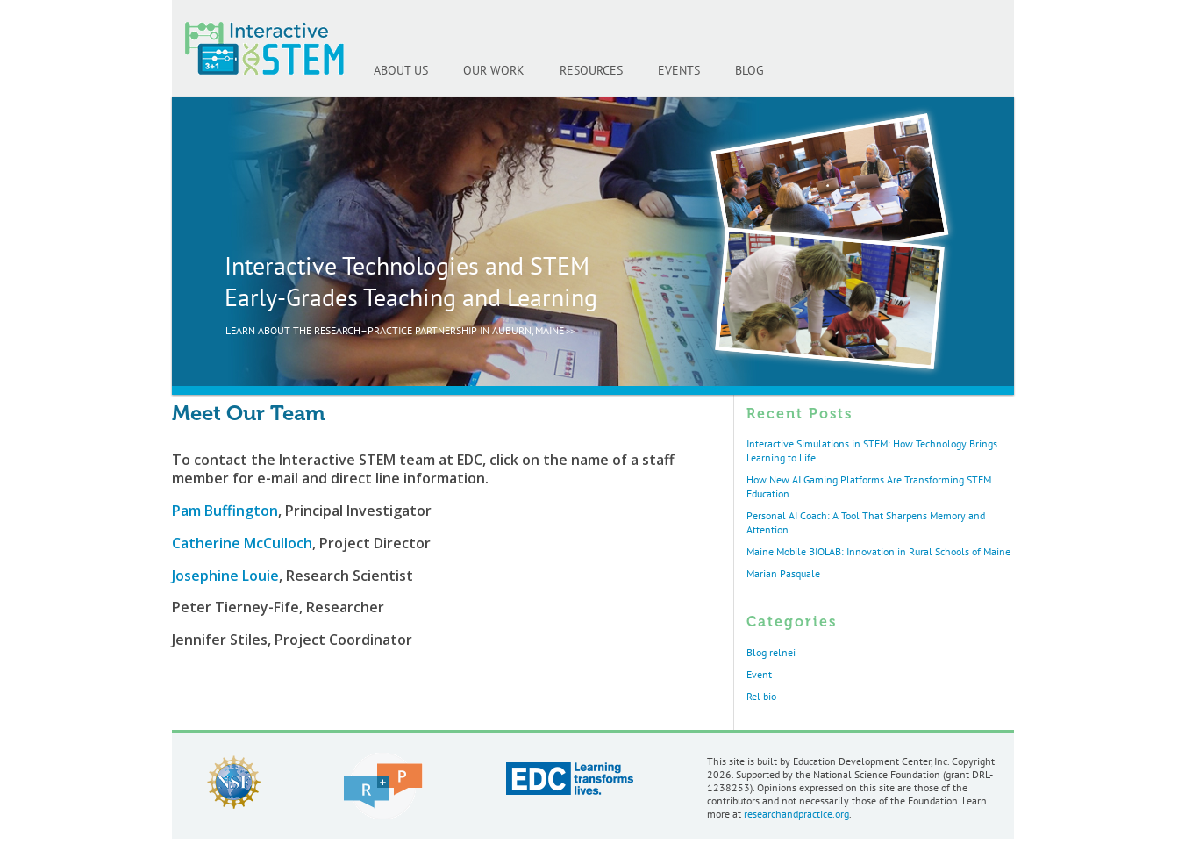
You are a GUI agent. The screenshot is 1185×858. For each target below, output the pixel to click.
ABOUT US (401, 70)
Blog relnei (771, 653)
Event (759, 675)
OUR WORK (494, 70)
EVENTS (679, 70)
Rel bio (761, 696)
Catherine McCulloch (242, 543)
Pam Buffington (225, 510)
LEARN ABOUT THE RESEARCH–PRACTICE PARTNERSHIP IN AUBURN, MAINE (394, 331)
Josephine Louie (225, 575)
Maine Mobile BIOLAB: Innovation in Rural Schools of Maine (878, 552)
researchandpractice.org (796, 814)
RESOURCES (591, 70)
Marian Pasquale (783, 574)
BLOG (749, 70)
